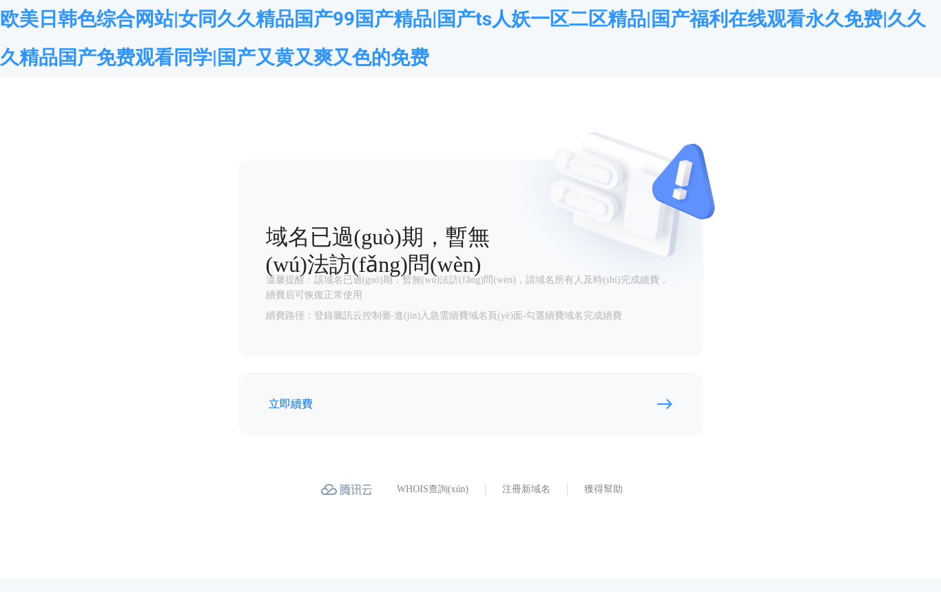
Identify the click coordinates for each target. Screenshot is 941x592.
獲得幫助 (603, 489)
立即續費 (291, 404)
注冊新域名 (526, 489)
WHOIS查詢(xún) (432, 489)
